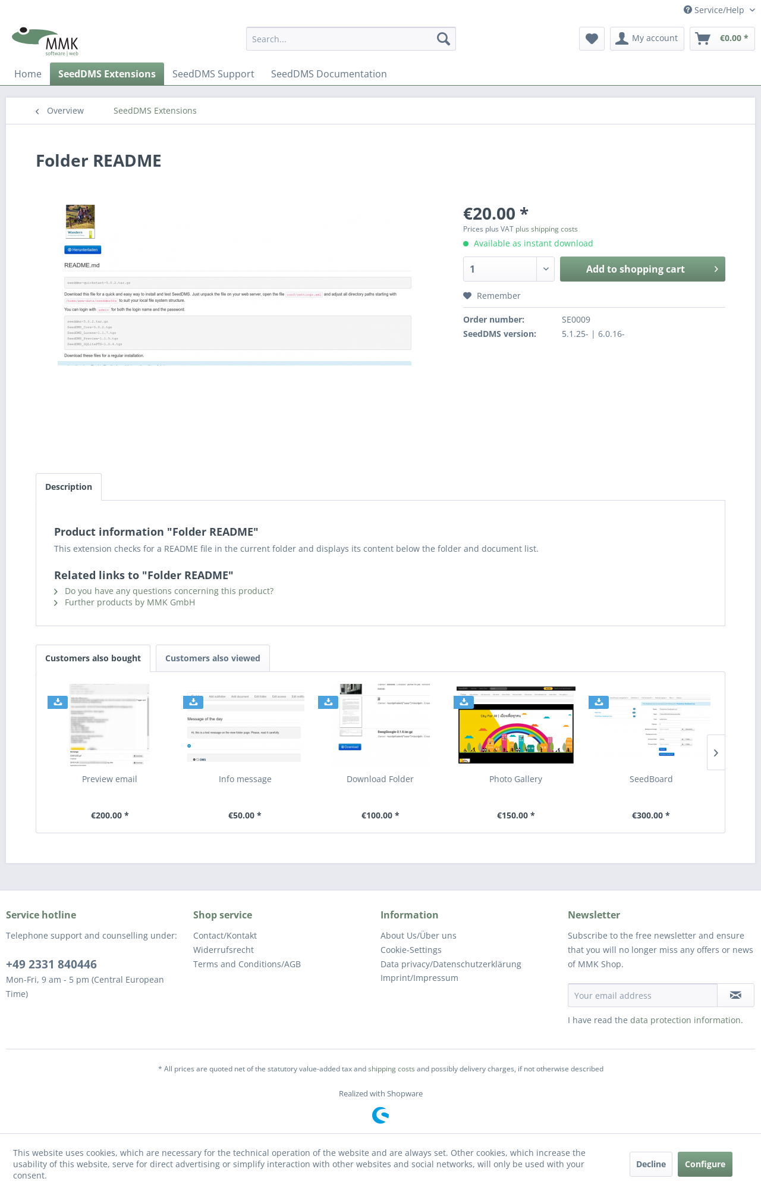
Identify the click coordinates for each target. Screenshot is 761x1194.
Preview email (109, 778)
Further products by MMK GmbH (124, 602)
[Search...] (351, 39)
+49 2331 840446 (51, 964)
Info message (245, 778)
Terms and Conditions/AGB (247, 964)
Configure (705, 1164)
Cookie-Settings (411, 949)
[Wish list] (592, 39)
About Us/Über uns (418, 935)
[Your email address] (643, 995)
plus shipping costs (546, 229)
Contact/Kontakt (225, 935)
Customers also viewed (212, 658)
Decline (651, 1164)
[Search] (443, 39)
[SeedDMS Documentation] (329, 73)
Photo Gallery (515, 778)
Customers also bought (93, 658)
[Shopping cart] (722, 39)
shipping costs (391, 1069)
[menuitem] (351, 39)
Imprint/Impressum (419, 977)
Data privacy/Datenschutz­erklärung (450, 964)
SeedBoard (651, 778)
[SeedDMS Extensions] (107, 73)
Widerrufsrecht (223, 949)
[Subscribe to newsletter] (735, 995)
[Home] (28, 73)
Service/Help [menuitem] (715, 9)
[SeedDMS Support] (213, 73)
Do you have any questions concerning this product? (163, 590)
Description (68, 486)
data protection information (685, 1020)
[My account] (647, 39)
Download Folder (380, 778)
